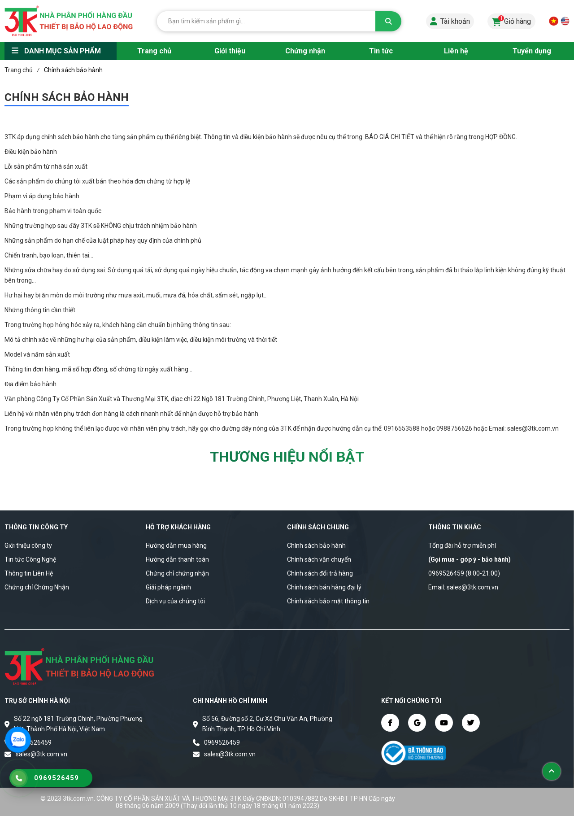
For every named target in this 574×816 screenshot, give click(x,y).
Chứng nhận (305, 51)
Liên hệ (456, 51)
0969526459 (34, 742)
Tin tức (381, 51)
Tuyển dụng (532, 51)
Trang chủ (154, 51)
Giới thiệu (229, 51)
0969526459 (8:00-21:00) (464, 573)
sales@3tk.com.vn (230, 754)
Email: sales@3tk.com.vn (463, 587)
